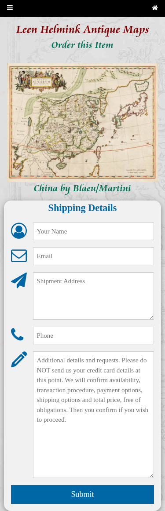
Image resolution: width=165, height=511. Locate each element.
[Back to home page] (155, 8)
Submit (82, 494)
